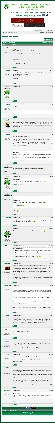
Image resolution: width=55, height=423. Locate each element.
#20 (52, 390)
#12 (52, 245)
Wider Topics (29, 13)
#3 (52, 86)
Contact (38, 16)
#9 (52, 193)
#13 (52, 263)
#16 (52, 329)
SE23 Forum (5, 36)
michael (7, 354)
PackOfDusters (7, 217)
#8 (52, 176)
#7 (52, 165)
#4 (52, 104)
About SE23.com (21, 16)
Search (45, 30)
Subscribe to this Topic (28, 412)
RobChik (7, 245)
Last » (15, 38)
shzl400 (7, 329)
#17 (52, 340)
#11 (52, 228)
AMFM (7, 368)
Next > (12, 38)
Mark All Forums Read (37, 30)
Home (13, 13)
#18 (52, 354)
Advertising (31, 16)
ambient (7, 166)
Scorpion (7, 46)
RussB (7, 120)
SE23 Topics (20, 13)
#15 (52, 315)
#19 (52, 367)
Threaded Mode (44, 42)
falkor (7, 315)
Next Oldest (24, 413)
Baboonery (7, 390)
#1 (52, 46)
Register (15, 32)
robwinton (7, 263)
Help (50, 30)
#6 (52, 134)
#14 (52, 285)
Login (11, 32)
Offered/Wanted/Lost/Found (43, 13)
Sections (10, 36)
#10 (52, 217)
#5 (52, 119)
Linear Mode (50, 42)
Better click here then (17, 184)
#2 (52, 70)
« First (7, 38)
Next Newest (31, 413)
